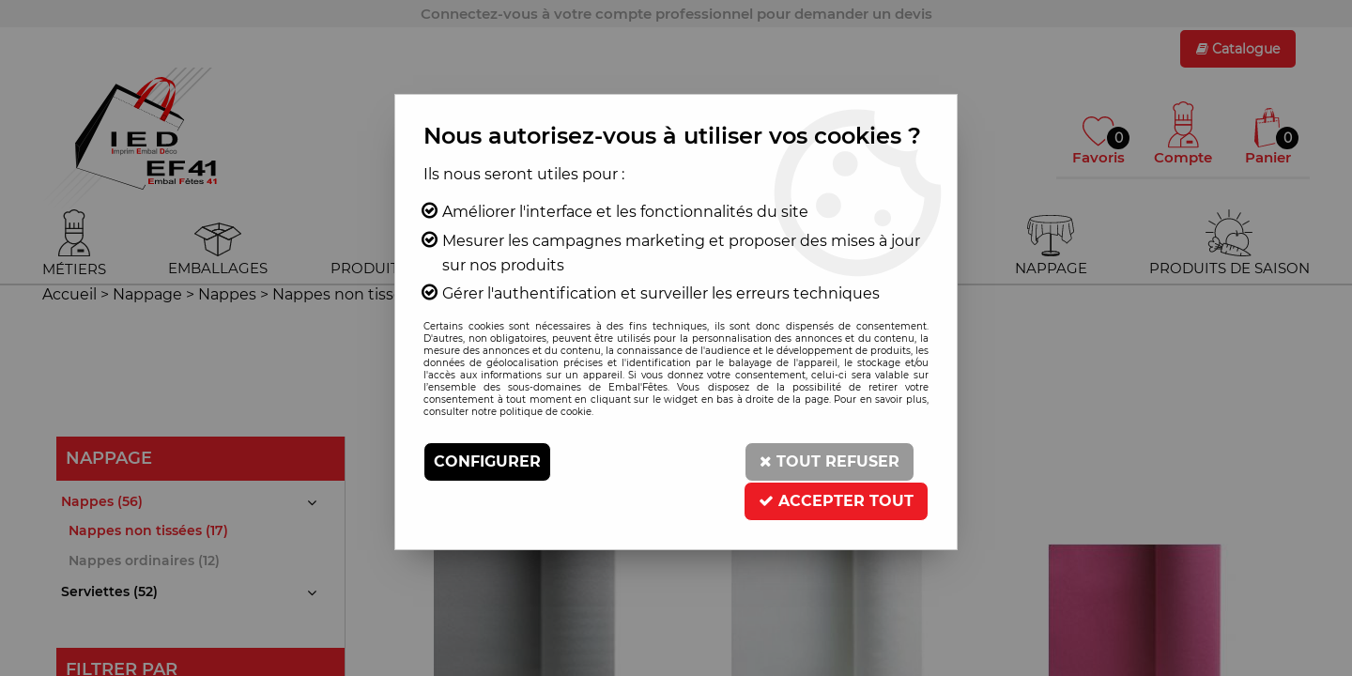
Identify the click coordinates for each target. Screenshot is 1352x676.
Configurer (487, 461)
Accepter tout (836, 501)
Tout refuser (829, 461)
